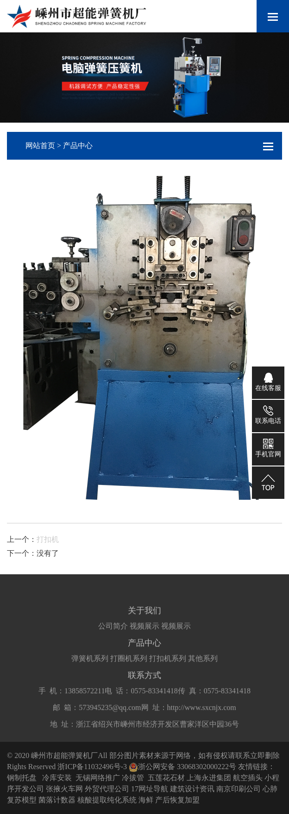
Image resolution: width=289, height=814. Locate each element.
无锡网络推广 (97, 778)
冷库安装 (57, 778)
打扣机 (48, 539)
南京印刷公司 (238, 789)
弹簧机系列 (89, 663)
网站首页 (40, 145)
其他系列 (203, 663)
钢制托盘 (22, 778)
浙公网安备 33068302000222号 (182, 767)
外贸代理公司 (107, 789)
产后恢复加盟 (177, 800)
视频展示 (144, 631)
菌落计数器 (56, 800)
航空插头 (248, 778)
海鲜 (145, 800)
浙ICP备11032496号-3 (92, 767)
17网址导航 (149, 789)
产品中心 (78, 145)
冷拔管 (133, 778)
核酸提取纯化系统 (107, 800)
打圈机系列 (128, 663)
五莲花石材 (166, 778)
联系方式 (144, 680)
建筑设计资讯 (192, 789)
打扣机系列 (167, 663)
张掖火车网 (64, 789)
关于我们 (144, 615)
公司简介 (113, 631)
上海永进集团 (209, 778)
